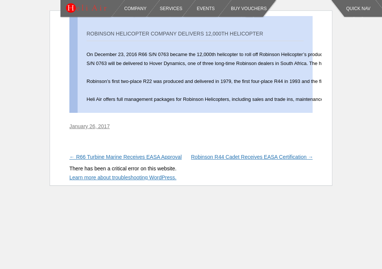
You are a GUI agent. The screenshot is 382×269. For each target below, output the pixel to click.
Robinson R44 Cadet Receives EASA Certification (252, 157)
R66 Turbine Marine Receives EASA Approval (125, 157)
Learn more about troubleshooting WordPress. (122, 177)
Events (205, 8)
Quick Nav (358, 8)
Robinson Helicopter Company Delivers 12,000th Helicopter (175, 34)
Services (171, 8)
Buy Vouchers (249, 8)
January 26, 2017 (89, 126)
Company (135, 8)
